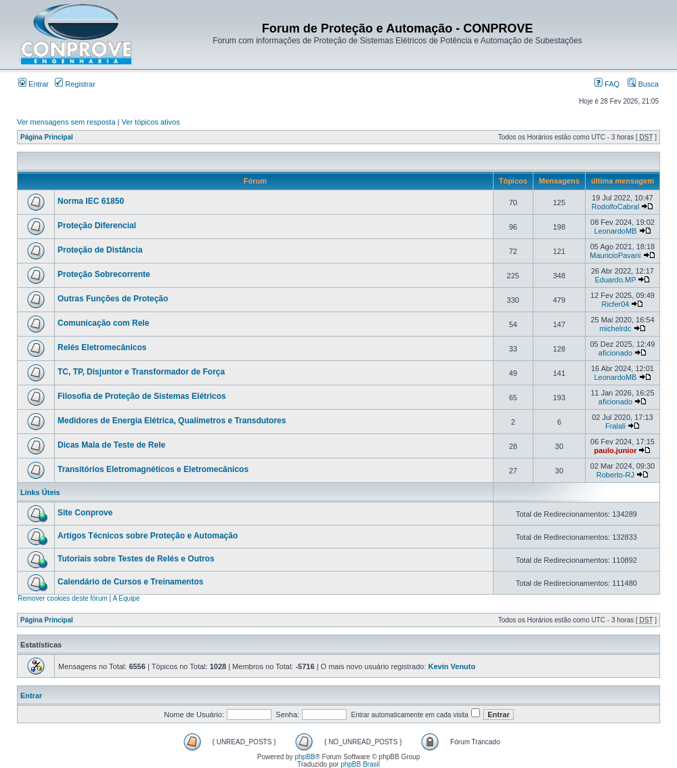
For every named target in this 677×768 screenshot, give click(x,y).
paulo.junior (615, 450)
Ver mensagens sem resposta (66, 122)
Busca (643, 84)
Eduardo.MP (615, 280)
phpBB (304, 757)
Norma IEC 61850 (91, 201)
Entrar (33, 84)
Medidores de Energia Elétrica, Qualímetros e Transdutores (172, 420)
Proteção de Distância (100, 250)
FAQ (606, 84)
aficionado (615, 353)
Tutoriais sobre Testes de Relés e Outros (136, 558)
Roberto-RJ (615, 475)
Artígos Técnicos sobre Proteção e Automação (148, 535)
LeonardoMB (615, 231)
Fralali (615, 426)
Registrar (75, 84)
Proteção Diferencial (97, 225)
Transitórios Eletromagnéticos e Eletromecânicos (153, 469)
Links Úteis (40, 492)
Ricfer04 (615, 304)
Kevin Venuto (452, 666)
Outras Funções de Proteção (113, 298)
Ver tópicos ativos (151, 122)
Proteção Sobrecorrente (104, 274)
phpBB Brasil (360, 764)
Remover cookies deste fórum (63, 598)
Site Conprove (85, 512)
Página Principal (46, 137)
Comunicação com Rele (103, 323)
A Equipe (125, 598)
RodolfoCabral (615, 206)
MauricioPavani (615, 255)
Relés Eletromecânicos (102, 347)
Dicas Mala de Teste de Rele (111, 445)
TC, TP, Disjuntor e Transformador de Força (141, 372)
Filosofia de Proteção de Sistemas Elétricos (142, 396)
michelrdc (615, 328)
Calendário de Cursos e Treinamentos (130, 581)
